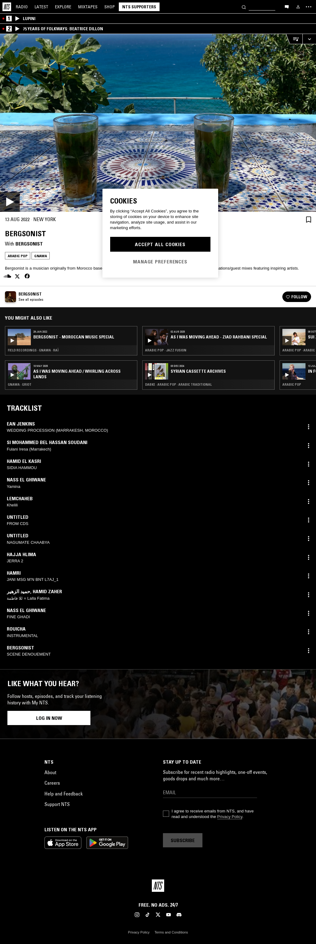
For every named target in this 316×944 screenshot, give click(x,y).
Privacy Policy (229, 816)
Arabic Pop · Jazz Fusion (165, 350)
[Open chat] (286, 6)
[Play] (158, 123)
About (50, 772)
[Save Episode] (308, 219)
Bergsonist (29, 244)
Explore (63, 7)
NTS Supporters (139, 7)
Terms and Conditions (171, 932)
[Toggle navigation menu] (309, 6)
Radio (22, 7)
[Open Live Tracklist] (294, 39)
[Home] (6, 6)
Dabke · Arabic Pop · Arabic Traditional (178, 384)
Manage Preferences (160, 261)
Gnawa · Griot (19, 384)
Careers (52, 783)
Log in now (49, 718)
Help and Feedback (63, 794)
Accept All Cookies (160, 244)
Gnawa (40, 256)
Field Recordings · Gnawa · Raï (33, 350)
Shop (109, 7)
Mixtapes (88, 7)
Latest (41, 7)
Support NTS (57, 804)
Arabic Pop (17, 256)
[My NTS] (298, 7)
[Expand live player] (309, 39)
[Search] (244, 6)
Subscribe (183, 840)
